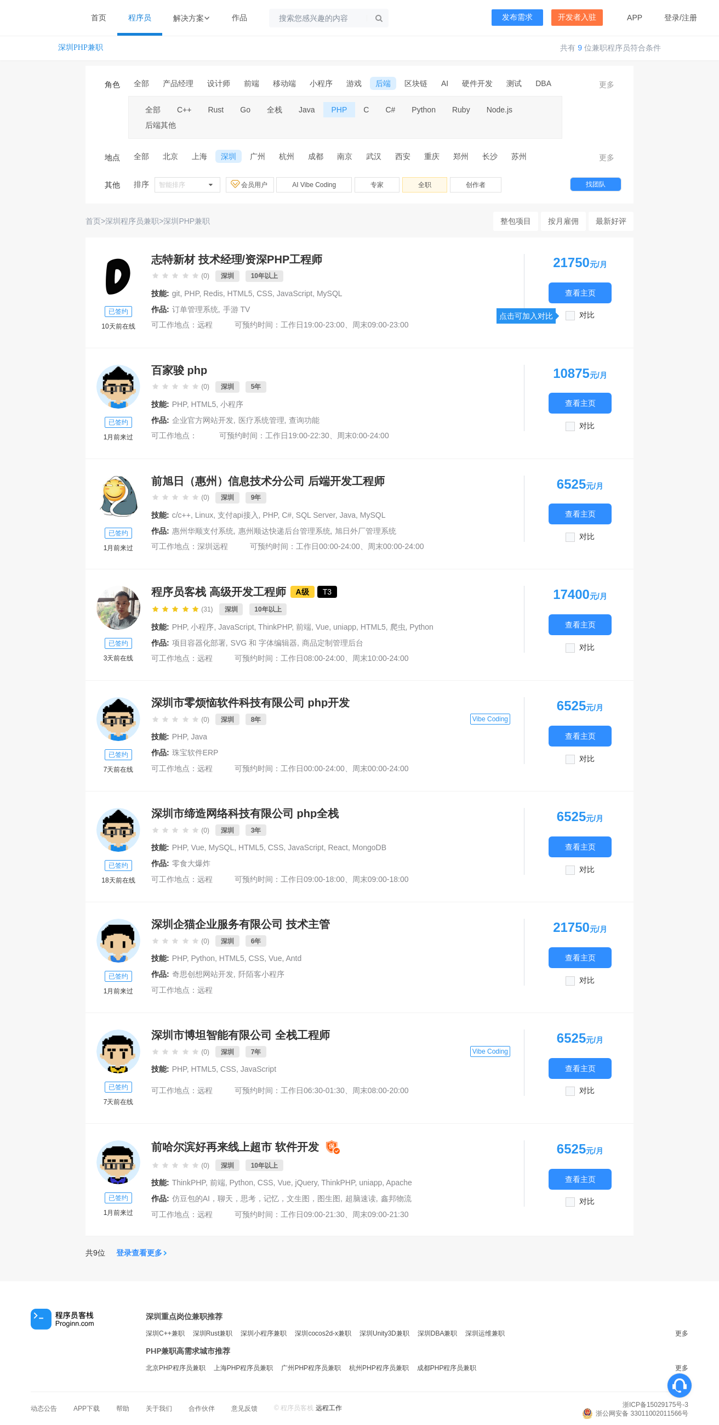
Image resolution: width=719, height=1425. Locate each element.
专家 (377, 185)
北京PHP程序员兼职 (176, 1368)
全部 (141, 83)
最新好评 (611, 221)
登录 (672, 17)
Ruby (461, 109)
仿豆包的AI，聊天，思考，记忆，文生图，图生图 (256, 1198)
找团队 (596, 184)
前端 (251, 83)
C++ (184, 109)
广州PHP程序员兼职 (311, 1368)
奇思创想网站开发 (202, 974)
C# (390, 109)
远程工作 (329, 1408)
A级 (302, 591)
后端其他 (160, 125)
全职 (424, 185)
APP (634, 17)
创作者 (476, 185)
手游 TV (236, 309)
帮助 (122, 1408)
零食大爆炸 (191, 863)
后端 (383, 83)
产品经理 (178, 83)
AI (444, 83)
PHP (339, 109)
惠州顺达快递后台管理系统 (284, 531)
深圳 (228, 156)
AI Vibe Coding (314, 185)
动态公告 (44, 1408)
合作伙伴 (202, 1408)
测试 (514, 83)
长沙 (490, 156)
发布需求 (517, 17)
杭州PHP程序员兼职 (379, 1368)
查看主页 (580, 292)
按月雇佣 (563, 221)
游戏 (354, 83)
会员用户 (250, 184)
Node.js (499, 109)
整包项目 (515, 221)
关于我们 (159, 1408)
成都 (315, 156)
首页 (98, 17)
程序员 (139, 17)
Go (245, 109)
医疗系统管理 (261, 420)
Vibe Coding (490, 719)
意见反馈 (244, 1408)
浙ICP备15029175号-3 (655, 1404)
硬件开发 (477, 83)
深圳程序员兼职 (132, 221)
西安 (402, 156)
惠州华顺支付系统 (202, 531)
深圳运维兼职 (485, 1333)
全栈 (274, 109)
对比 (587, 315)
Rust (216, 109)
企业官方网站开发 (202, 420)
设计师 (218, 83)
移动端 (284, 83)
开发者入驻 (577, 17)
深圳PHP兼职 (80, 47)
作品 (239, 17)
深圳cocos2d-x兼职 (323, 1333)
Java (307, 109)
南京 (344, 156)
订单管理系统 (195, 309)
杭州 (286, 156)
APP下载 (86, 1408)
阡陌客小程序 (261, 974)
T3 (327, 591)
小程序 (321, 83)
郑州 (461, 156)
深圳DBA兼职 (438, 1333)
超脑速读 (360, 1198)
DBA (543, 83)
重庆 (432, 156)
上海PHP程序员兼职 (243, 1368)
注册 (689, 17)
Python (424, 109)
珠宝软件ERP (195, 752)
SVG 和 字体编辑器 (264, 642)
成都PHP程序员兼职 (447, 1368)
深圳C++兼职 (165, 1333)
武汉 (373, 156)
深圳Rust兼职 (213, 1333)
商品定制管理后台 (332, 642)
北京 (170, 156)
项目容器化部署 (199, 642)
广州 (257, 156)
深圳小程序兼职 (264, 1333)
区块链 (415, 83)
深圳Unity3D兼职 (384, 1333)
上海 (199, 156)
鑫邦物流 (396, 1198)
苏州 (519, 156)
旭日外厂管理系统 (365, 531)
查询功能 (304, 420)
